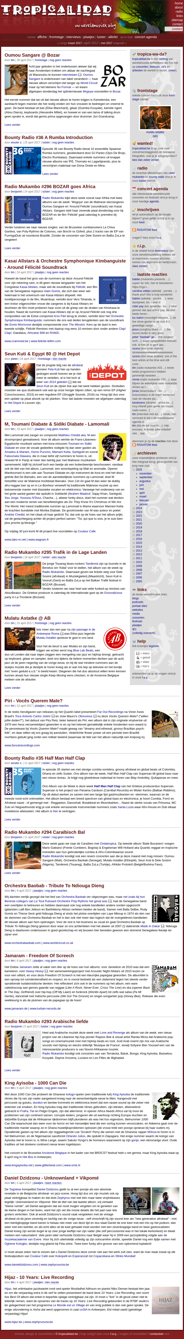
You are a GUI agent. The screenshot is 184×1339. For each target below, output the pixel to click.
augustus (145, 481)
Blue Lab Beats (83, 650)
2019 (139, 527)
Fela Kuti (54, 369)
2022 (139, 515)
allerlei (113, 37)
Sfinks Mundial (125, 1256)
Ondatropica (108, 843)
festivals (155, 66)
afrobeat (77, 365)
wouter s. (16, 142)
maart (143, 496)
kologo (70, 1094)
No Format (64, 87)
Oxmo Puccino (41, 452)
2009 (139, 566)
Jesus (135, 329)
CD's (163, 66)
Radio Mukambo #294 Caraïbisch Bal (45, 832)
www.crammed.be (16, 341)
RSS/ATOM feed (147, 230)
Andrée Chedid (15, 514)
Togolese (15, 1189)
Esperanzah (80, 1256)
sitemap (177, 20)
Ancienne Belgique (54, 1153)
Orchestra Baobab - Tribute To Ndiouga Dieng (54, 885)
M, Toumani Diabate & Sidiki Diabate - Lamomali (57, 424)
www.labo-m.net (15, 539)
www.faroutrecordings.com (22, 745)
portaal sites (139, 606)
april (142, 492)
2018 (139, 531)
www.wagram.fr (38, 539)
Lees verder (12, 124)
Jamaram (25, 967)
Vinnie (135, 379)
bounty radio (156, 177)
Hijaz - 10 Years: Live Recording (39, 1277)
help (141, 641)
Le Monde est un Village (69, 1305)
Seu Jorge (11, 497)
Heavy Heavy (35, 971)
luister (101, 37)
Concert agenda (152, 189)
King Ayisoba (121, 1094)
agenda (154, 201)
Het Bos (28, 1157)
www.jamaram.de (16, 1008)
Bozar (116, 91)
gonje (135, 1140)
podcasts (137, 602)
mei (141, 489)
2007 (139, 573)
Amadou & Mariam (17, 452)
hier (55, 811)
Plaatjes (39, 272)
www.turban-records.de (45, 1008)
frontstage (56, 37)
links (179, 16)
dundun (38, 1102)
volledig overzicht (143, 633)
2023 (139, 512)
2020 (139, 523)
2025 (139, 469)
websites (137, 609)
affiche (42, 37)
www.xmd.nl (72, 1165)
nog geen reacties (61, 60)
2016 (139, 539)
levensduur (162, 250)
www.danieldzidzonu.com (21, 1264)
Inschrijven (148, 209)
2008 (139, 570)
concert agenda (146, 37)
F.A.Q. (158, 237)
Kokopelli (61, 1256)
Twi (32, 1111)
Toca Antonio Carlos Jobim (32, 716)
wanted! (145, 143)
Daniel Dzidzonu (48, 1189)
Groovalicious (113, 592)
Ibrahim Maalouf (79, 493)
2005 (139, 581)
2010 (139, 562)
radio (179, 11)
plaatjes (88, 37)
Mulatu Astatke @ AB (28, 618)
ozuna (136, 348)
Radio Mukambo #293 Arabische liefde (46, 1021)
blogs (135, 598)
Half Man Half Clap (107, 786)
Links (142, 589)
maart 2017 (75, 43)
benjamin (16, 191)
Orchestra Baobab (73, 896)
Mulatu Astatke (46, 637)
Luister (46, 142)
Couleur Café (87, 531)
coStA (83, 1309)
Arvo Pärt (60, 316)
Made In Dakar (150, 926)
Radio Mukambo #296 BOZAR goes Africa (50, 186)
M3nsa (151, 1132)
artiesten (137, 70)
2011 (139, 558)
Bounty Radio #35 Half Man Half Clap (45, 758)
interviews (73, 37)
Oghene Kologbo (16, 1243)
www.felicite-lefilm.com (46, 341)
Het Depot (14, 402)
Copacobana (101, 1256)
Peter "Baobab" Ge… (144, 337)
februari (144, 500)
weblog (163, 59)
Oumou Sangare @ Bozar (32, 55)
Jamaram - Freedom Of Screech (39, 955)
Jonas (135, 391)
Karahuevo (138, 402)
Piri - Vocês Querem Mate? (34, 700)
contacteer (157, 1334)
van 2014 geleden (55, 382)
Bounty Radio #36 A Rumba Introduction (49, 137)
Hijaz (8, 1288)
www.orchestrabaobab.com (23, 943)
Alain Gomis (52, 291)
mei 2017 (106, 43)
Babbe (136, 279)
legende (154, 646)
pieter (14, 358)
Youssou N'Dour (30, 497)
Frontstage (41, 60)
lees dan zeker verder (145, 160)
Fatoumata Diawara (18, 456)
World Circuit (89, 83)
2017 (139, 535)
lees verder (140, 266)
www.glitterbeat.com (48, 1165)
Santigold (78, 452)
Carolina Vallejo (141, 291)
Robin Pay (138, 306)
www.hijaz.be (13, 1322)
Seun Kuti (42, 386)
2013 (139, 550)
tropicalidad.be (141, 59)
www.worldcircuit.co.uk (58, 943)
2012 (139, 554)
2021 (139, 519)
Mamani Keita (61, 452)
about (179, 7)
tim (134, 367)
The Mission (77, 324)
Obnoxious (85, 716)
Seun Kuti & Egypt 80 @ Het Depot (42, 353)
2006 (139, 577)
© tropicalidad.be (66, 1334)
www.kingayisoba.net (18, 1165)
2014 (139, 546)
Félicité (80, 287)
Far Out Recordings (110, 712)
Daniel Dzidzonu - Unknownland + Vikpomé (52, 1177)
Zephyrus (63, 1198)
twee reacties (53, 1183)
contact (177, 24)
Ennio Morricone (20, 324)
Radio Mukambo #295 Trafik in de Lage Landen (56, 552)
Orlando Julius (75, 1136)
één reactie (59, 358)
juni (141, 485)
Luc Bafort (138, 317)
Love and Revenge (112, 1032)
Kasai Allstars (29, 287)
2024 (139, 508)
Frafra (24, 1111)
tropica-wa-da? (152, 54)
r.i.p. (141, 246)
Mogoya (88, 91)
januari (143, 504)
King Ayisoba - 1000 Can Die (35, 1082)
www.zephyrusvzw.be (55, 1264)
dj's (134, 629)
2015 (139, 542)
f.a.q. (145, 677)
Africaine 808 (36, 333)
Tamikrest (91, 563)
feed (141, 222)
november (145, 473)
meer (172, 70)
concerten (142, 66)
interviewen (70, 74)
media (136, 613)
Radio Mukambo (53, 198)
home (179, 3)
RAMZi (54, 333)
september (145, 477)
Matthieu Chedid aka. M (74, 435)
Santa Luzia (126, 807)
